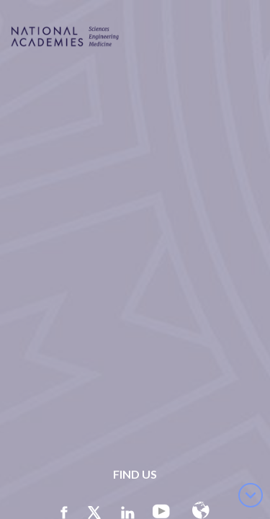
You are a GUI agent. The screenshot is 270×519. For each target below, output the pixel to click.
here (60, 440)
